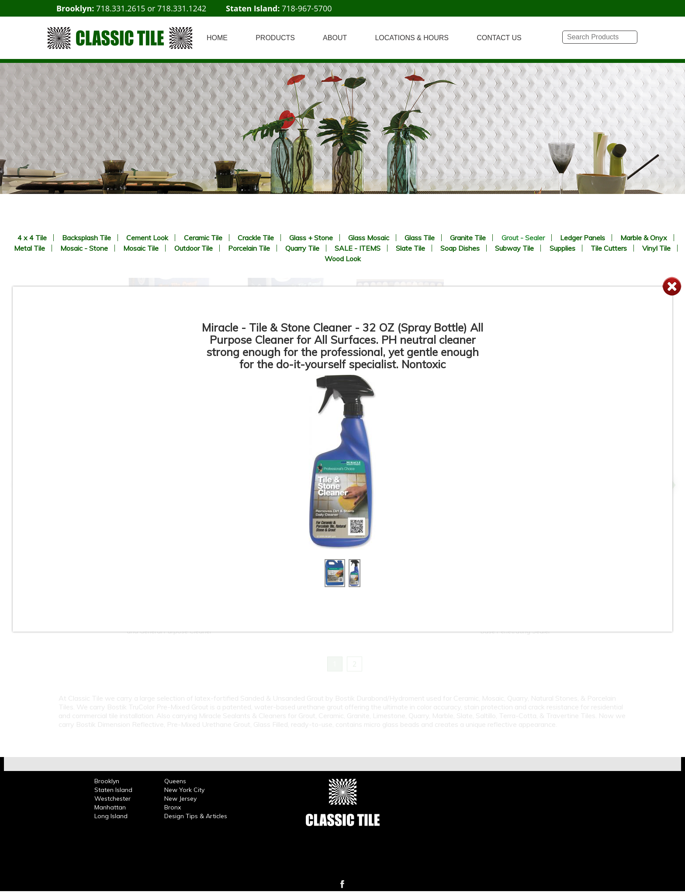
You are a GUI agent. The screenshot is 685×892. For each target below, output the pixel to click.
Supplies (562, 248)
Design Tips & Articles (195, 816)
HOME (217, 37)
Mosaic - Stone (84, 248)
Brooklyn (106, 781)
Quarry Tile (302, 248)
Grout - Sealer (523, 237)
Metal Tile (29, 248)
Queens (175, 781)
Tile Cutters (609, 248)
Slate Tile (410, 248)
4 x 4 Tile (32, 237)
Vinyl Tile (656, 248)
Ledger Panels (582, 237)
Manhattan (110, 807)
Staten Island (113, 790)
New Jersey (180, 798)
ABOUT (335, 37)
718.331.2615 (120, 8)
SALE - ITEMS (358, 248)
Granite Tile (468, 237)
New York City (184, 790)
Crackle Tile (256, 237)
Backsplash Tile (86, 237)
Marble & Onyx (643, 237)
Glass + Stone (311, 237)
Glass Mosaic (368, 237)
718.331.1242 (181, 8)
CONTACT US (499, 37)
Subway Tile (514, 248)
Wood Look (343, 258)
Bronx (172, 807)
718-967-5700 (307, 8)
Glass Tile (420, 237)
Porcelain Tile (249, 248)
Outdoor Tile (193, 248)
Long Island (111, 816)
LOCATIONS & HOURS (412, 37)
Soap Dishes (460, 248)
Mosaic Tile (141, 248)
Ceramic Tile (203, 237)
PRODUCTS (275, 37)
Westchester (112, 798)
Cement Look (147, 237)
